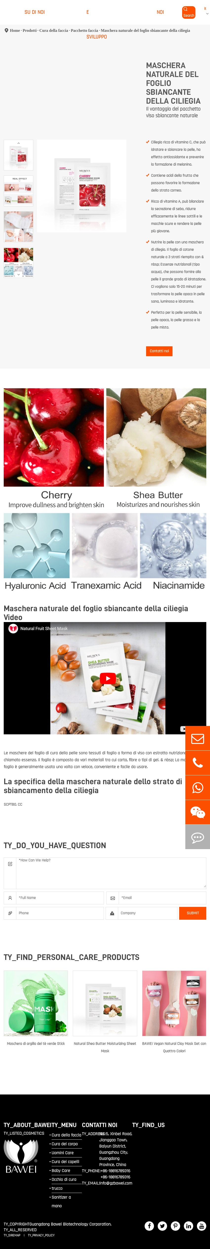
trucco (57, 1188)
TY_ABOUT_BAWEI (28, 1125)
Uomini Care (63, 1153)
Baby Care (61, 1170)
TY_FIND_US (148, 1125)
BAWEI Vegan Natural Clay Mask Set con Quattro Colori (174, 1047)
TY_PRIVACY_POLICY (41, 1235)
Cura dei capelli (65, 1162)
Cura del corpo (65, 1144)
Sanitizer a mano (61, 1201)
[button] (18, 143)
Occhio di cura (64, 1179)
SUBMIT (193, 913)
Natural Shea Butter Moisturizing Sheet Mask (105, 1047)
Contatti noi (159, 351)
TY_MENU (64, 1125)
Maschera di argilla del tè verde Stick (36, 1043)
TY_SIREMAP (12, 1235)
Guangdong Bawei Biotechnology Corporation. (70, 1224)
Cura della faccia (66, 1135)
